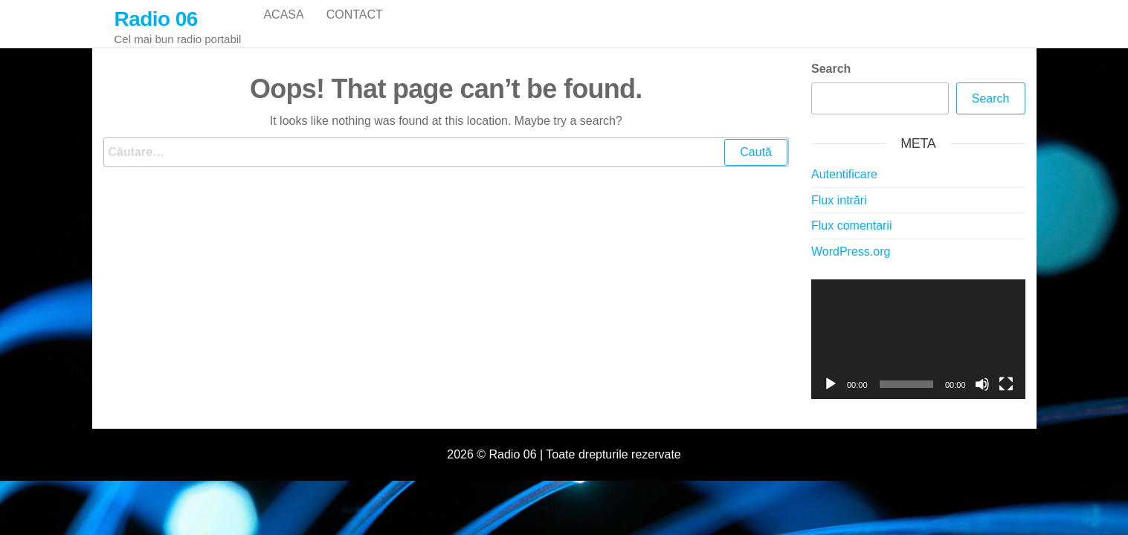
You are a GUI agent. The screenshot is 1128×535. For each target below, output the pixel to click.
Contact (354, 29)
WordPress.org (850, 263)
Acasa (283, 29)
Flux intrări (839, 212)
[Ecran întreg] (1006, 396)
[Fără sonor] (982, 396)
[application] (918, 351)
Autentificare (844, 186)
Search (831, 80)
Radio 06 (156, 18)
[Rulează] (830, 396)
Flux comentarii (851, 237)
